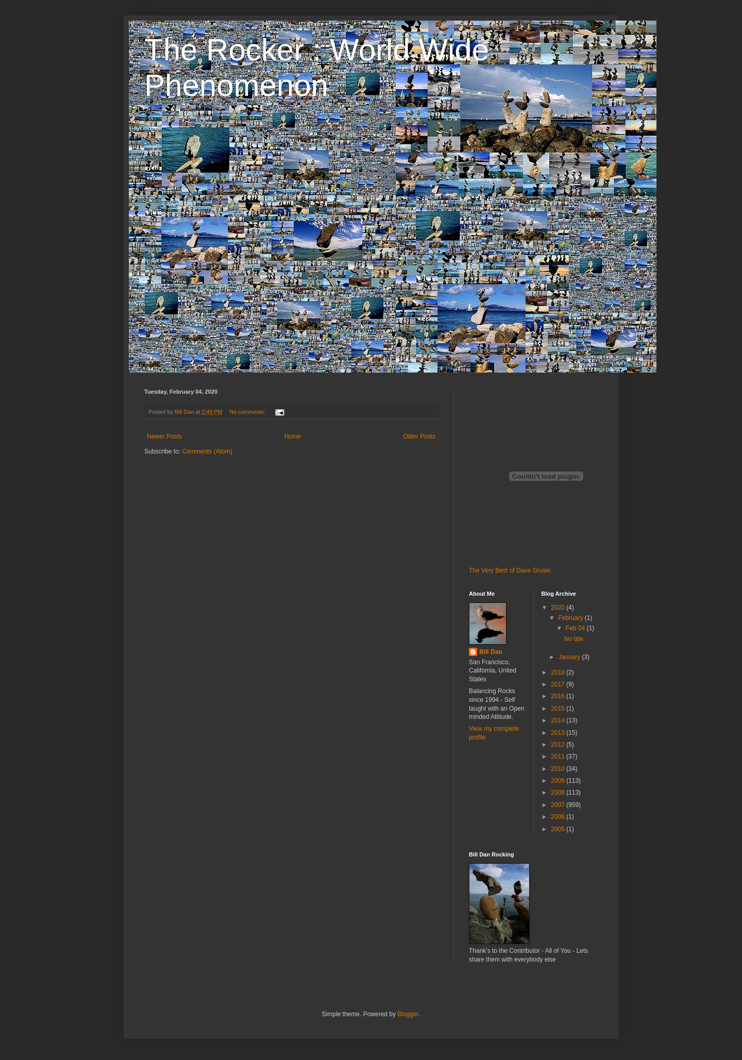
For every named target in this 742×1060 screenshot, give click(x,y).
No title (573, 639)
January (570, 657)
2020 (558, 607)
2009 (558, 780)
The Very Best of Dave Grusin (510, 570)
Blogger (407, 1014)
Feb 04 (576, 628)
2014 (558, 720)
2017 (558, 684)
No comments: (248, 412)
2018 (558, 672)
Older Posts (419, 436)
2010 (558, 768)
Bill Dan (490, 651)
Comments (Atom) (207, 451)
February (571, 617)
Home (292, 436)
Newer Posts (164, 436)
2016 (558, 696)
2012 (558, 744)
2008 (558, 792)
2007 (558, 805)
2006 (558, 816)
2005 (558, 829)
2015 (558, 708)
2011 (558, 756)
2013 (558, 732)
